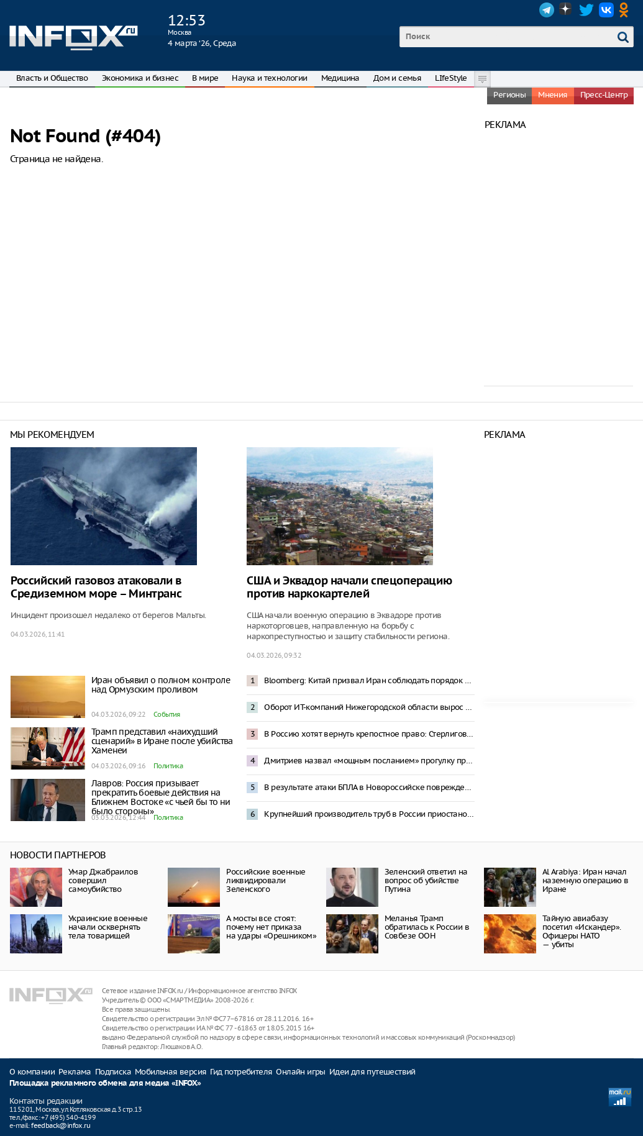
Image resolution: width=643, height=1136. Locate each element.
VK (606, 9)
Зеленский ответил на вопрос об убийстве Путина (426, 880)
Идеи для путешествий (372, 1071)
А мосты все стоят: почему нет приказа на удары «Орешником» (271, 927)
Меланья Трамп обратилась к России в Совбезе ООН (427, 927)
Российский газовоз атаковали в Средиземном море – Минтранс (96, 588)
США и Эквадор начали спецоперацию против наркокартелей (349, 588)
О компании (32, 1071)
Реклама (74, 1071)
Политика (168, 765)
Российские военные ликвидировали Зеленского (265, 880)
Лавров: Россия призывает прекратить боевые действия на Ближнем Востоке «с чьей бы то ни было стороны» (160, 797)
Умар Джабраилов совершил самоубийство (103, 880)
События (166, 714)
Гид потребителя (241, 1071)
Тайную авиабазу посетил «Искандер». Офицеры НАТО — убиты (581, 931)
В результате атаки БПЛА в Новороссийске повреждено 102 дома (369, 787)
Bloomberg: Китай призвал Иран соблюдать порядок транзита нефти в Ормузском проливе (369, 680)
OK (626, 9)
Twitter (586, 9)
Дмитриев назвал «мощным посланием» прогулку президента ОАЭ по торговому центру (369, 760)
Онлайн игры (300, 1071)
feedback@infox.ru (60, 1125)
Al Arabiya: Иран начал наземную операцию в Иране (585, 880)
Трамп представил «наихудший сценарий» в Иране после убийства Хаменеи (162, 741)
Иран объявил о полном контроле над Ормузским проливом (160, 685)
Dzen (566, 9)
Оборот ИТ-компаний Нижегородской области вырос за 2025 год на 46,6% (369, 707)
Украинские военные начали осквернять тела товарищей (107, 927)
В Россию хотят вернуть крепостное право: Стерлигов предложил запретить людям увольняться (369, 733)
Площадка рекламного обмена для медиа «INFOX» (105, 1083)
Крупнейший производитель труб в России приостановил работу (369, 814)
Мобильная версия (170, 1071)
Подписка (113, 1071)
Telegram (546, 9)
